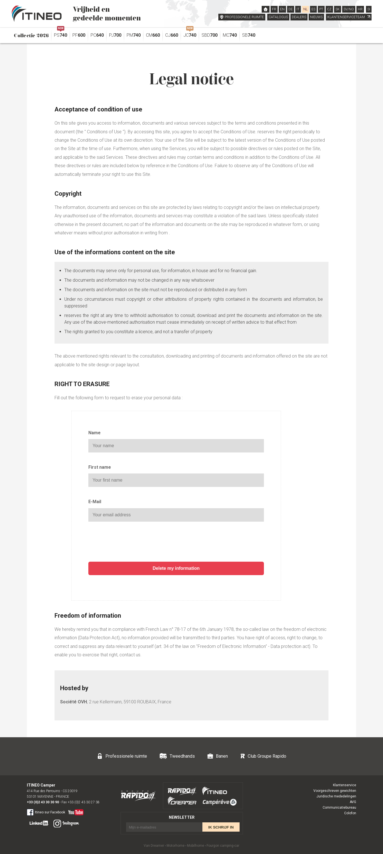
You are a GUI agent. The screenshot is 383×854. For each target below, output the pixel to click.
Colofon (350, 813)
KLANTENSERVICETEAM (348, 17)
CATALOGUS (278, 17)
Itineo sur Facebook (46, 812)
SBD (209, 35)
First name (99, 467)
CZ (329, 9)
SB (248, 35)
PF (78, 35)
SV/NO (349, 9)
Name (94, 432)
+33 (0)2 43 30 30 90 (43, 802)
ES (313, 9)
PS (60, 34)
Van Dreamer (154, 846)
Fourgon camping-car (223, 846)
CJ (171, 35)
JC (189, 34)
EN (282, 9)
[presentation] (176, 542)
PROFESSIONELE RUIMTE (244, 17)
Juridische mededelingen (336, 796)
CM (153, 35)
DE (291, 9)
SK (337, 9)
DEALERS (299, 17)
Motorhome (176, 846)
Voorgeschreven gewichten (334, 791)
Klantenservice (344, 785)
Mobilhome (195, 846)
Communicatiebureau (339, 807)
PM (134, 35)
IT (298, 9)
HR (360, 9)
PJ (115, 35)
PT (321, 9)
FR (274, 9)
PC (97, 35)
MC (230, 35)
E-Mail (94, 501)
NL (305, 9)
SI (368, 9)
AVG (353, 802)
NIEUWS (316, 17)
